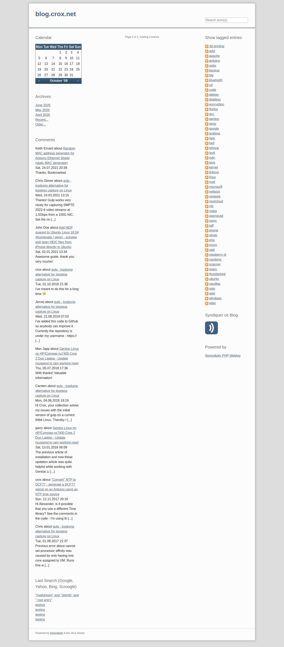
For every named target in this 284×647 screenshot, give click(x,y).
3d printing (216, 46)
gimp (212, 123)
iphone (214, 148)
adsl (212, 51)
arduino (214, 60)
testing (40, 605)
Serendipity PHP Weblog (223, 355)
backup (214, 70)
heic (212, 138)
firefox (213, 109)
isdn (212, 157)
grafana (214, 133)
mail (212, 182)
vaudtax (214, 283)
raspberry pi (217, 254)
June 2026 (42, 105)
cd (210, 85)
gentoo (214, 119)
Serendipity (56, 632)
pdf (211, 225)
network (214, 196)
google (214, 128)
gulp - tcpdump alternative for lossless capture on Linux (53, 185)
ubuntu (214, 279)
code (212, 90)
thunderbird (217, 274)
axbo (212, 65)
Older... (40, 124)
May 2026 (42, 110)
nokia (213, 211)
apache (214, 56)
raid (212, 249)
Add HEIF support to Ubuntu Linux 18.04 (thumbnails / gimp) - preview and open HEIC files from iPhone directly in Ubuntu (57, 237)
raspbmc (215, 259)
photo (213, 235)
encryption (216, 104)
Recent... (41, 119)
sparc (213, 269)
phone (213, 230)
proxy (213, 245)
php (212, 240)
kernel (213, 167)
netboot (214, 191)
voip (212, 288)
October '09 (58, 80)
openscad (216, 216)
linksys (214, 172)
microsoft (215, 186)
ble (211, 75)
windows (215, 298)
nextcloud (216, 201)
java (212, 162)
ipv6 (212, 153)
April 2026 (42, 115)
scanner (215, 264)
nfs (211, 206)
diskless (215, 99)
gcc (211, 114)
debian (214, 94)
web (212, 293)
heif (211, 143)
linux (212, 177)
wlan (212, 303)
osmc (213, 220)
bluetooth (215, 80)
